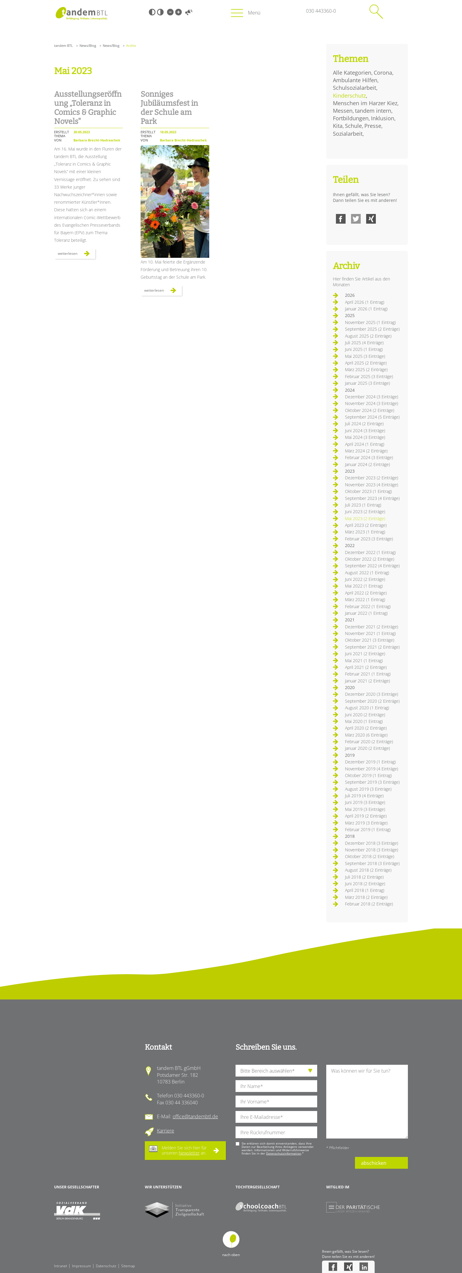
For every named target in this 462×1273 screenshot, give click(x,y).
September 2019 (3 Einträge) (372, 782)
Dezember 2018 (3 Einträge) (371, 843)
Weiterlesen (77, 255)
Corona (383, 72)
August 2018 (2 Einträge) (368, 870)
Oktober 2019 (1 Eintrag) (368, 775)
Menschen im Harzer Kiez (365, 103)
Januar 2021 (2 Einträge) (367, 681)
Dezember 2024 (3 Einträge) (371, 397)
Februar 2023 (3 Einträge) (369, 539)
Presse (372, 125)
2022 (350, 545)
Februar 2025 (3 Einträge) (369, 376)
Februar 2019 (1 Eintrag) (368, 829)
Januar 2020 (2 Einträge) (367, 748)
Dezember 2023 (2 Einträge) (371, 478)
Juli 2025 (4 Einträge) (364, 342)
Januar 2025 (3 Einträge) (367, 383)
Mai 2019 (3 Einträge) (365, 809)
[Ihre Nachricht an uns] (367, 1101)
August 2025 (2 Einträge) (368, 336)
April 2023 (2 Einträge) (366, 525)
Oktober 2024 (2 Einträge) (369, 410)
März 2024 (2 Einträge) (366, 451)
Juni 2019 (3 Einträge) (365, 802)
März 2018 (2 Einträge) (366, 897)
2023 (350, 471)
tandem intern (373, 110)
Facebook (341, 219)
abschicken (373, 1163)
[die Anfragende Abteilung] (276, 1071)
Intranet (60, 1265)
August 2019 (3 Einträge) (368, 789)
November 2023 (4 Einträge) (371, 484)
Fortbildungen (351, 118)
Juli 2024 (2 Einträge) (364, 423)
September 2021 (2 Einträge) (372, 647)
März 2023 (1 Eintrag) (365, 532)
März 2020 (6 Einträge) (366, 735)
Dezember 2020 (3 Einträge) (371, 694)
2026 (350, 295)
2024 (350, 390)
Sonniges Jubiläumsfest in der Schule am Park (169, 108)
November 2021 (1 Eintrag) (370, 633)
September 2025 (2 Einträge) (372, 329)
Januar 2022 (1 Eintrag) (366, 613)
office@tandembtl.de (195, 1116)
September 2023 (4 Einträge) (372, 498)
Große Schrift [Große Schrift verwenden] (178, 12)
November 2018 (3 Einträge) (371, 850)
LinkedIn (364, 1266)
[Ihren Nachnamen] (276, 1086)
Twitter (356, 219)
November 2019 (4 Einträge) (371, 769)
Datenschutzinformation (283, 1153)
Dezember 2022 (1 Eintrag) (370, 552)
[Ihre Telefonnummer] (276, 1132)
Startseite (81, 13)
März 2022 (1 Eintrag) (365, 599)
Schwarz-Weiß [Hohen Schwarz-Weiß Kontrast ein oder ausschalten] (152, 12)
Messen (343, 110)
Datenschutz (106, 1265)
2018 (350, 836)
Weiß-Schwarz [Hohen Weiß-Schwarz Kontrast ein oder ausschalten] (160, 12)
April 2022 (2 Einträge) (366, 593)
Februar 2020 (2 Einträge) (369, 741)
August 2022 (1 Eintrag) (367, 572)
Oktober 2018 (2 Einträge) (369, 856)
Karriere (165, 1130)
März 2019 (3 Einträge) (366, 823)
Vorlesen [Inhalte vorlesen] (188, 12)
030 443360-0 (321, 11)
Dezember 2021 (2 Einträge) (371, 627)
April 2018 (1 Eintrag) (364, 890)
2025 (350, 315)
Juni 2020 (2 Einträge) (365, 714)
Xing (371, 219)
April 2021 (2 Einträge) (366, 667)
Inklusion (382, 118)
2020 (350, 687)
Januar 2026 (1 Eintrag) (366, 309)
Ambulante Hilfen (355, 80)
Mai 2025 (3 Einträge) (365, 356)
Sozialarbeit (348, 133)
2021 (350, 620)
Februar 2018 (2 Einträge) (369, 904)
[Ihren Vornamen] (276, 1101)
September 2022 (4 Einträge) (372, 565)
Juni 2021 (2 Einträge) (365, 653)
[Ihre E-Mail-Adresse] (276, 1117)
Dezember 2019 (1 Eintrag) (370, 762)
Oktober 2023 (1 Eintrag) (368, 491)
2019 (350, 755)
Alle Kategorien (352, 72)
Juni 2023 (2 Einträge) (365, 511)
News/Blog (88, 45)
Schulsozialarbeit (354, 87)
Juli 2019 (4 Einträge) (364, 795)
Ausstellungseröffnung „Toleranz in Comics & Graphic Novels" (88, 108)
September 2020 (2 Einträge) (372, 701)
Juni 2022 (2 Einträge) (365, 579)
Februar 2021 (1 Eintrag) (368, 674)
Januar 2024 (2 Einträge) (367, 464)
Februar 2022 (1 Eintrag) (368, 606)
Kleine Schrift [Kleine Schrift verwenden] (170, 12)
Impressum (81, 1265)
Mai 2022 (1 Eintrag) (364, 586)
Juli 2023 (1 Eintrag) (363, 505)
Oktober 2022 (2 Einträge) (369, 559)
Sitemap (128, 1265)
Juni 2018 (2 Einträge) (365, 883)
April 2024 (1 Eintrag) (364, 444)
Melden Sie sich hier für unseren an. (184, 1150)
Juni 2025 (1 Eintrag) (364, 349)
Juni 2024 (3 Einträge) (365, 430)
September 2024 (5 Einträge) (372, 417)
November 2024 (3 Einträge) (371, 403)
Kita (338, 125)
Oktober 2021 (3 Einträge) (369, 640)
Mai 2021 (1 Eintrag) (364, 660)
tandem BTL (63, 45)
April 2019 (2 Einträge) (366, 816)
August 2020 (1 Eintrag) (367, 708)
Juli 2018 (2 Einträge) (364, 877)
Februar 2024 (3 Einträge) (369, 457)
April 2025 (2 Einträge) (366, 363)
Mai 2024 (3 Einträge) (365, 437)
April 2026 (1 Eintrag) (364, 302)
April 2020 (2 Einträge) (366, 728)
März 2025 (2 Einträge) (366, 369)
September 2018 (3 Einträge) (372, 863)
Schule (353, 125)
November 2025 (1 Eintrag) (370, 322)
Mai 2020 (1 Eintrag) (364, 721)
